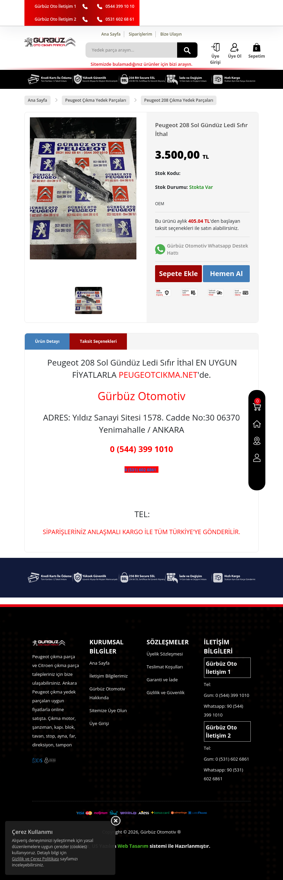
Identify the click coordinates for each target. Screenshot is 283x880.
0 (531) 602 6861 (140, 470)
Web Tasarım (133, 846)
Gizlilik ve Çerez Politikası (35, 859)
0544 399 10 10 (120, 6)
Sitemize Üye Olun (108, 710)
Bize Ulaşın (171, 34)
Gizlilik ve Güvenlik (166, 692)
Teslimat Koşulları (165, 667)
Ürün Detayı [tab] (47, 341)
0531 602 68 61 (120, 19)
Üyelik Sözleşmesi (165, 654)
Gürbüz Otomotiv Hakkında (107, 693)
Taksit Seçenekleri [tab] (98, 341)
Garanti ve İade (162, 680)
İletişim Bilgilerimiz (109, 676)
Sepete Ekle (178, 273)
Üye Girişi (99, 723)
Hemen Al (226, 273)
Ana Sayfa (110, 34)
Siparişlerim (140, 34)
